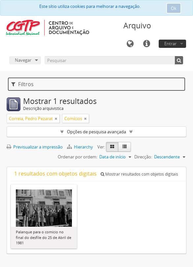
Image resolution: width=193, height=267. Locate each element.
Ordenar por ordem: (77, 157)
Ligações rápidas (146, 44)
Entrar (170, 44)
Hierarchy (80, 147)
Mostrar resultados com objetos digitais (139, 174)
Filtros (22, 84)
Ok (174, 8)
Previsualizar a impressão (35, 147)
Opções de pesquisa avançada (96, 132)
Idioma (130, 44)
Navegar (23, 60)
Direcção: (143, 157)
